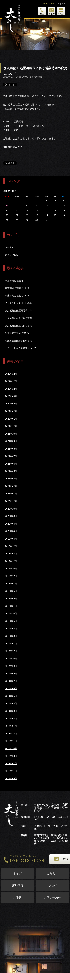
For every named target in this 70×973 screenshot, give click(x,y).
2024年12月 (11, 381)
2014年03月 (11, 711)
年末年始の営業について (17, 288)
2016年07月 (11, 583)
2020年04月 (11, 531)
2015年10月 (11, 613)
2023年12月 (11, 389)
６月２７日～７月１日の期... (19, 303)
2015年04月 (11, 628)
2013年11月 (11, 741)
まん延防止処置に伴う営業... (19, 325)
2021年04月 (11, 478)
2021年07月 (11, 456)
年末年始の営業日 (14, 280)
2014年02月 (11, 718)
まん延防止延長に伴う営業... (19, 318)
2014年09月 (11, 666)
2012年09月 (11, 778)
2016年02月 (11, 598)
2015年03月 (11, 636)
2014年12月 (11, 651)
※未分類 (36, 76)
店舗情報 (17, 885)
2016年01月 (11, 606)
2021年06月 (11, 464)
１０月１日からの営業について (20, 348)
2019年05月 (11, 539)
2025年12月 (11, 374)
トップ (17, 873)
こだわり (52, 873)
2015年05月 (11, 621)
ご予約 (17, 897)
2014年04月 (11, 703)
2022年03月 (11, 403)
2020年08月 (11, 516)
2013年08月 (11, 756)
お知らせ (9, 247)
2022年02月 (11, 411)
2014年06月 (11, 688)
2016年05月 (11, 591)
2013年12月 (11, 733)
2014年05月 (11, 696)
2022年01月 (11, 418)
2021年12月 (11, 426)
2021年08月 (11, 449)
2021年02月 (11, 486)
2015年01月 (11, 643)
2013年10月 (11, 748)
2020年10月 (11, 508)
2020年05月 (11, 523)
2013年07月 (11, 763)
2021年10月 (11, 434)
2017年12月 (11, 561)
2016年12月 (11, 576)
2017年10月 (11, 568)
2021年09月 (11, 441)
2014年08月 (11, 673)
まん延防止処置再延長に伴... (19, 310)
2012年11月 (11, 771)
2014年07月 (11, 681)
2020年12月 (11, 501)
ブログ (52, 885)
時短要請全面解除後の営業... (19, 340)
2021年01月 (11, 493)
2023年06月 (11, 396)
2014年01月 (11, 726)
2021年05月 (11, 471)
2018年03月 (11, 553)
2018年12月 (11, 546)
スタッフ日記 (11, 255)
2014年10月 (11, 658)
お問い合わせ (52, 897)
